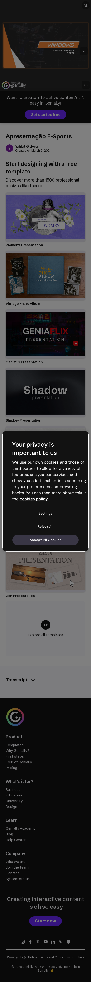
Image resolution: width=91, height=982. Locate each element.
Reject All (45, 526)
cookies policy (34, 499)
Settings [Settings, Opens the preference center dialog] (46, 513)
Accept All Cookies (46, 540)
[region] (45, 490)
